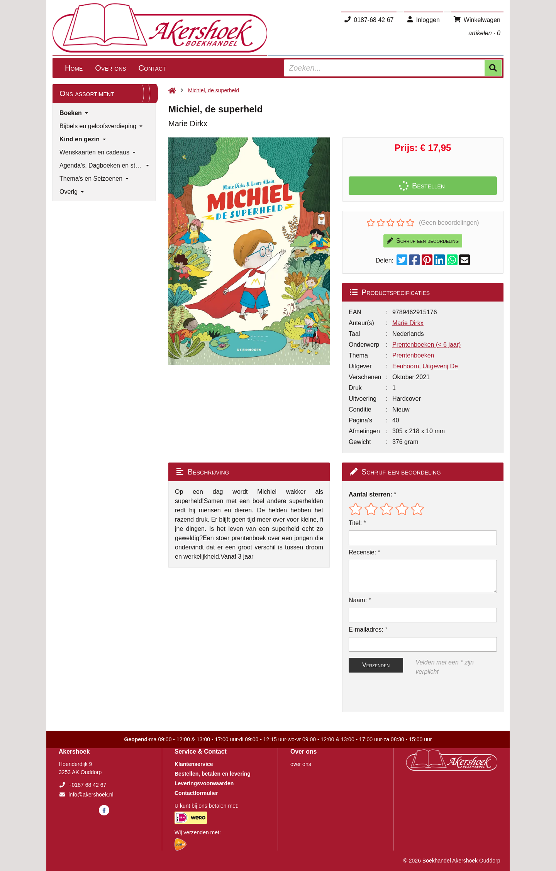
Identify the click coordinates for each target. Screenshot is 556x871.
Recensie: (362, 552)
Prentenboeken (413, 355)
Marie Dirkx (408, 323)
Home (74, 68)
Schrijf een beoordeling (423, 240)
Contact (152, 68)
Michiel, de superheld (213, 90)
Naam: (358, 600)
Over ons (110, 68)
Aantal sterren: (370, 494)
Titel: (355, 523)
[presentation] (398, 694)
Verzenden (376, 665)
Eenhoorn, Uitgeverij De (425, 366)
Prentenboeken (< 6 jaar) (426, 344)
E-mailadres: (366, 629)
